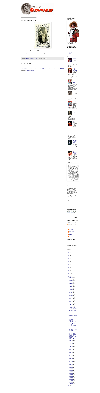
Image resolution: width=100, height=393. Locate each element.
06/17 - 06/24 (71, 350)
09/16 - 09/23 (71, 298)
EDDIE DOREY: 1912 (72, 321)
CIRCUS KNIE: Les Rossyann (71, 327)
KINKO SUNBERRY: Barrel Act (72, 320)
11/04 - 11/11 (71, 289)
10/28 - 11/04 (71, 291)
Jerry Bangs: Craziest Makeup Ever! (75, 142)
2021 (69, 258)
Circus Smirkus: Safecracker (75, 69)
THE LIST (74, 101)
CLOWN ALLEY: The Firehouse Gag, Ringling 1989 (72, 313)
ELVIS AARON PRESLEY (72, 315)
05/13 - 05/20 (71, 358)
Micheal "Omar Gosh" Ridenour (75, 152)
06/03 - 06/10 (71, 353)
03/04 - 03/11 (71, 371)
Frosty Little (75, 121)
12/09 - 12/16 (71, 282)
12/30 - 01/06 (71, 277)
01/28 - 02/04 (71, 379)
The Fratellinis (74, 92)
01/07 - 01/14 (71, 383)
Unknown (70, 234)
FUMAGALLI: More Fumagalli (71, 324)
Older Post (62, 68)
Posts (68, 222)
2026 (69, 251)
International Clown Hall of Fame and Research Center (71, 51)
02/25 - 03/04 (71, 373)
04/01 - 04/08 (71, 365)
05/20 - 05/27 (71, 356)
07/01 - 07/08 (71, 347)
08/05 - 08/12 (71, 340)
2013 (69, 267)
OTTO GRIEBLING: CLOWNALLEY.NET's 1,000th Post (72, 308)
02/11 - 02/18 (71, 376)
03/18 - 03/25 (71, 368)
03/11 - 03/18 (71, 370)
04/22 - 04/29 (71, 361)
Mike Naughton (74, 111)
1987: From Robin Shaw (75, 59)
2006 (69, 385)
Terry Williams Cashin (72, 232)
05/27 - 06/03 (71, 355)
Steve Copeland (71, 231)
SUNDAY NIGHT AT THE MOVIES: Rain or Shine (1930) (72, 337)
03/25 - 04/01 (71, 367)
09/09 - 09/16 (71, 300)
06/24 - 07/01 (71, 349)
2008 (69, 274)
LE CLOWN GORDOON (72, 325)
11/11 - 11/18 (71, 288)
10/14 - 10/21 (71, 294)
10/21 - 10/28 (71, 292)
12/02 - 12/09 (71, 283)
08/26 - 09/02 (71, 303)
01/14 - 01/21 (71, 382)
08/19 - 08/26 (71, 304)
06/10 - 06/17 (71, 352)
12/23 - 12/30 (71, 279)
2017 (69, 261)
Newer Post (24, 68)
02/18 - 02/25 (71, 374)
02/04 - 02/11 (71, 377)
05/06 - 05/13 (71, 359)
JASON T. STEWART (72, 310)
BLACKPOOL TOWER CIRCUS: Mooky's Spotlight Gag (72, 334)
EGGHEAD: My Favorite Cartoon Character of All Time (72, 132)
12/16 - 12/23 (71, 280)
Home (43, 68)
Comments (69, 224)
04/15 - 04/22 (71, 362)
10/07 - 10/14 (71, 295)
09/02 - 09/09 (71, 301)
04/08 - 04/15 (71, 364)
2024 (69, 254)
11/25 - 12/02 (71, 285)
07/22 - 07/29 (71, 343)
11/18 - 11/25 (71, 286)
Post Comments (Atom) (30, 70)
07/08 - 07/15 (71, 346)
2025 (69, 252)
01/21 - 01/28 (71, 380)
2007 (69, 276)
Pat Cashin (71, 229)
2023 (69, 255)
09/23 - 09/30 (71, 297)
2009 (69, 273)
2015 (69, 264)
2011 (69, 270)
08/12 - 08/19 (71, 306)
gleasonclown (71, 236)
